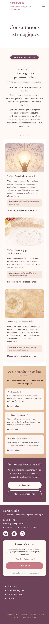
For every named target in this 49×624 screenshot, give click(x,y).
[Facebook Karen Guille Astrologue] (14, 533)
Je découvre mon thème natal (20, 210)
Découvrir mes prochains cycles (21, 356)
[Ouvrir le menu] (43, 6)
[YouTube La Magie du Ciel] (5, 533)
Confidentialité (15, 594)
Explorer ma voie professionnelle (22, 282)
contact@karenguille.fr (13, 523)
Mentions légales (16, 590)
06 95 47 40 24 (9, 520)
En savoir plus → (14, 406)
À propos (12, 586)
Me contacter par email (24, 494)
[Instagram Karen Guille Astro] (22, 533)
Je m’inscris (24, 566)
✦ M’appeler (24, 485)
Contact (12, 598)
